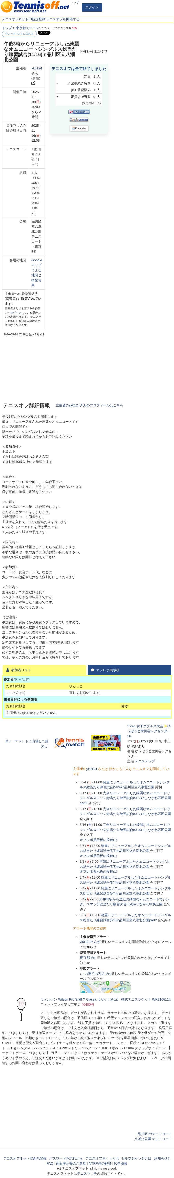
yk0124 (36, 68)
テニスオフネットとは (102, 1158)
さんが (91, 942)
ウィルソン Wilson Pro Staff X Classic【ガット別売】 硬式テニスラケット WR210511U (105, 999)
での (88, 958)
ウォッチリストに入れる (19, 33)
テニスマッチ (87, 1173)
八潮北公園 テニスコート (153, 1139)
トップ (75, 2)
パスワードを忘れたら (66, 1158)
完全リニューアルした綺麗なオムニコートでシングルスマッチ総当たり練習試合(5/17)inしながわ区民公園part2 (125, 798)
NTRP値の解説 (100, 1163)
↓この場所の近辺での (96, 974)
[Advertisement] (142, 50)
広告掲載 (120, 1163)
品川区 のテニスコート (155, 1134)
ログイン (92, 7)
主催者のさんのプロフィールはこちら (89, 405)
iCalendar (79, 128)
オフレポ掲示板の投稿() (98, 840)
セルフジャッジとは (136, 1158)
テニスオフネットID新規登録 (23, 19)
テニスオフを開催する (63, 19)
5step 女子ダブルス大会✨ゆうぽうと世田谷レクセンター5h (149, 731)
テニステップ (145, 761)
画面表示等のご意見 (71, 1163)
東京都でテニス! (28, 28)
